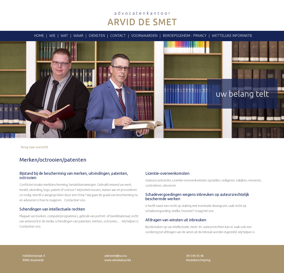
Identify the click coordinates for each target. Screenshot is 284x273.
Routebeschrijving (198, 260)
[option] (142, 89)
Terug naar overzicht (33, 147)
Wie (52, 35)
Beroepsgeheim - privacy (184, 35)
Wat (64, 35)
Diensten (97, 35)
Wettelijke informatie (232, 35)
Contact (118, 35)
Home (39, 35)
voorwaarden (144, 35)
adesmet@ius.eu (115, 255)
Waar (78, 35)
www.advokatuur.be (117, 260)
